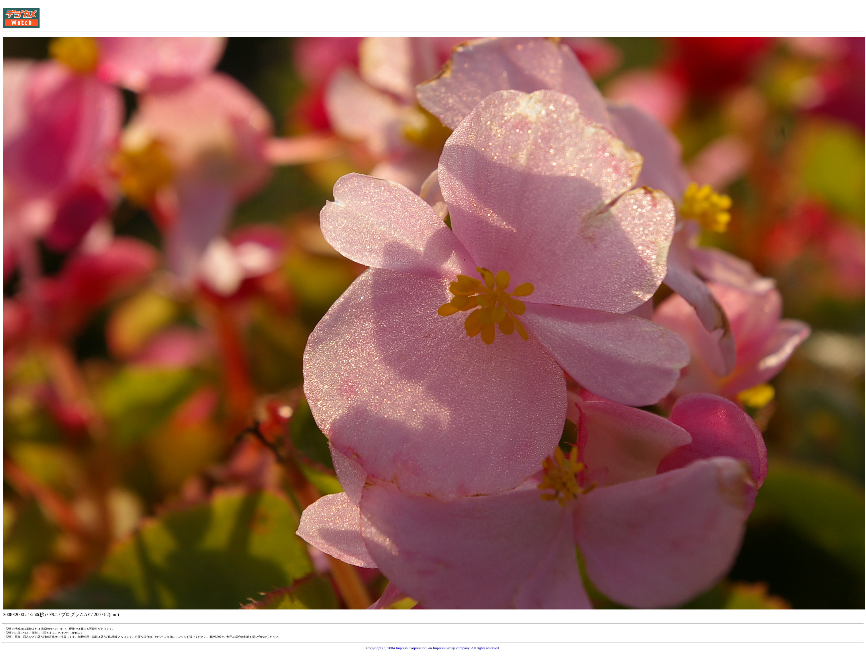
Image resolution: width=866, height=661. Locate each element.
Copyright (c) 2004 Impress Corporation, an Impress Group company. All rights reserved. (433, 648)
